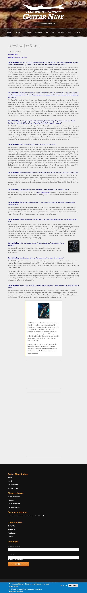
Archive (61, 32)
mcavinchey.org (13, 488)
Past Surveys (12, 533)
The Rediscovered (14, 504)
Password (11, 554)
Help (69, 32)
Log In (78, 32)
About (10, 481)
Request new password (15, 560)
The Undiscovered (14, 507)
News (18, 32)
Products (50, 32)
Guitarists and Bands (14, 57)
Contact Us (11, 526)
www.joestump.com (43, 192)
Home (9, 32)
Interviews (24, 57)
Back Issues (12, 529)
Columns (27, 32)
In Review (11, 500)
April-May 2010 (13, 54)
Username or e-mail (15, 546)
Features (38, 32)
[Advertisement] (43, 374)
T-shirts (10, 536)
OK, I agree (63, 587)
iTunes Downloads (14, 496)
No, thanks (73, 587)
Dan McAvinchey (13, 485)
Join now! (40, 516)
